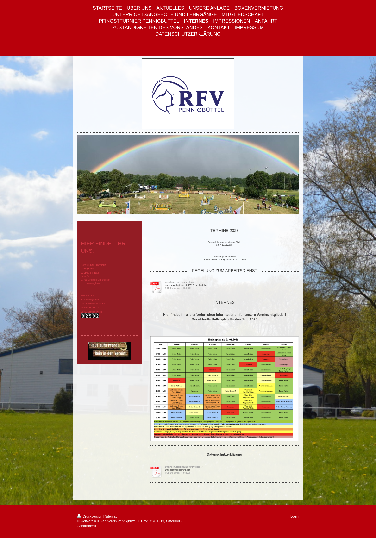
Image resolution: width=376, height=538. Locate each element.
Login (294, 516)
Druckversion (90, 516)
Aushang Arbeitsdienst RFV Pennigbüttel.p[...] (187, 285)
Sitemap (111, 516)
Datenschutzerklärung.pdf (177, 470)
